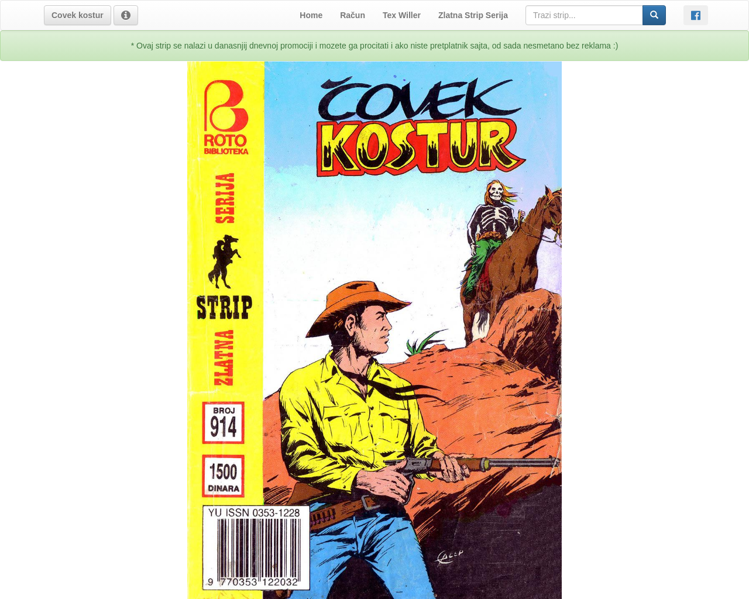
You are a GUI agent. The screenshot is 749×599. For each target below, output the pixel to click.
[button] (77, 15)
